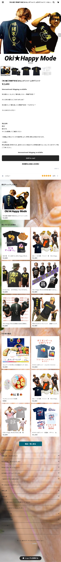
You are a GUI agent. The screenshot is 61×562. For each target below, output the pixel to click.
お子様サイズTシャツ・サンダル (11, 473)
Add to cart (30, 158)
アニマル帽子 (6, 525)
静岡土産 (4, 496)
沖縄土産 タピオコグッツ (10, 456)
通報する (56, 168)
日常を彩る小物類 (7, 520)
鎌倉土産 (4, 491)
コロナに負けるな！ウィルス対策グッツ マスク (16, 502)
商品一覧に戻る (30, 444)
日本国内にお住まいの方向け (30, 164)
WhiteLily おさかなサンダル (11, 462)
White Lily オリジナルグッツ (11, 467)
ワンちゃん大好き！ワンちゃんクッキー (13, 508)
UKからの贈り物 (7, 514)
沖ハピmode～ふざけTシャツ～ (11, 485)
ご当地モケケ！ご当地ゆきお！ (10, 479)
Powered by (30, 543)
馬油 (3, 531)
